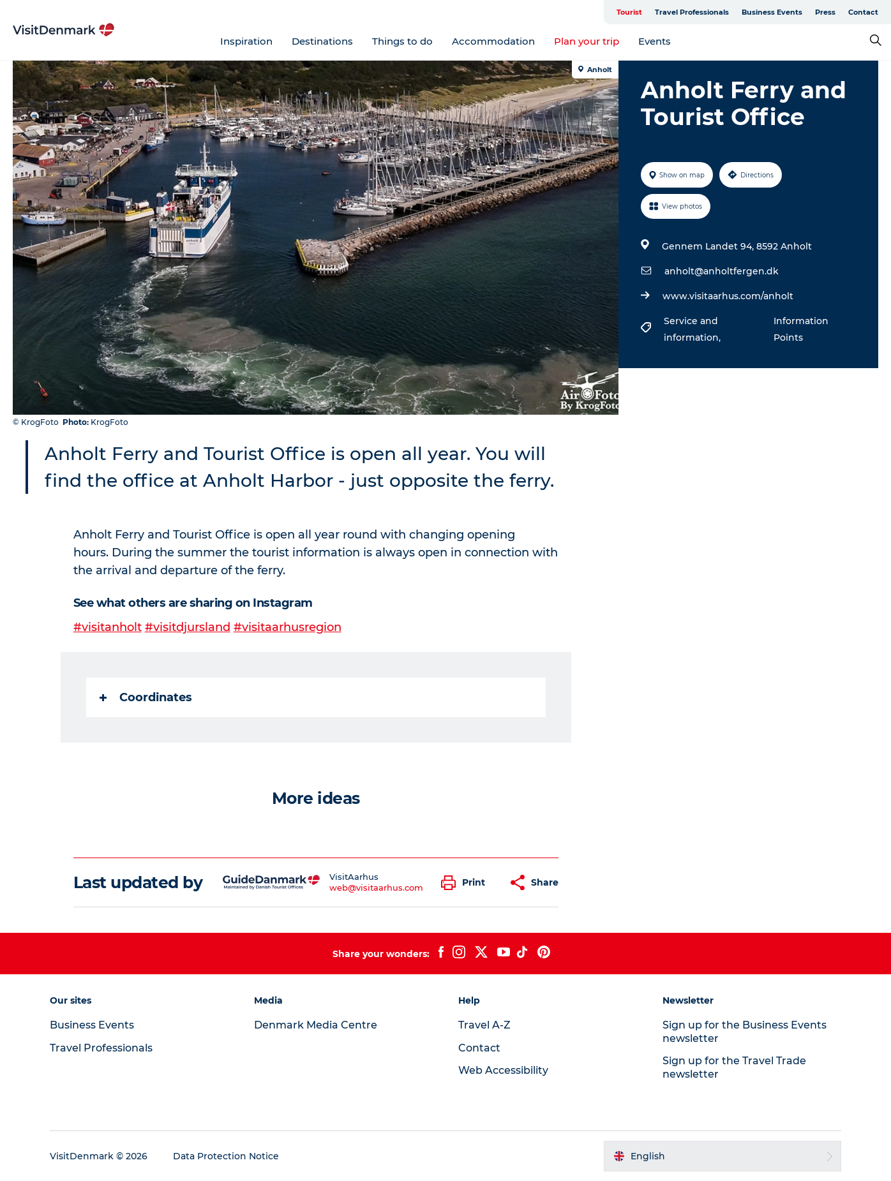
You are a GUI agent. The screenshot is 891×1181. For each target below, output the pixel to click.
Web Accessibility (503, 1070)
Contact (863, 12)
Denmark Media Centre (315, 1025)
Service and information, (693, 329)
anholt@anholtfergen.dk (721, 271)
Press (825, 12)
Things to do (402, 41)
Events (654, 41)
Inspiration (246, 41)
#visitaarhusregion (287, 627)
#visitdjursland (187, 627)
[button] (466, 882)
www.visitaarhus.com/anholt (728, 296)
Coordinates (146, 697)
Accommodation (493, 41)
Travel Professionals (692, 12)
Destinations (322, 41)
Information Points (801, 329)
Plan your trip (586, 41)
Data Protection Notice (226, 1156)
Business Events (772, 12)
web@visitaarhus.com (376, 887)
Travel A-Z (484, 1025)
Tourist (629, 12)
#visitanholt (107, 627)
